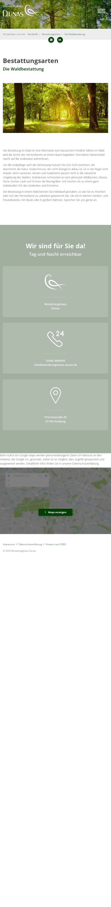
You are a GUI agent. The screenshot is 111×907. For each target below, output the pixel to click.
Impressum (9, 544)
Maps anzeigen (57, 512)
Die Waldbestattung (75, 34)
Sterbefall (33, 34)
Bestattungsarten (51, 34)
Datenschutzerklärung (30, 544)
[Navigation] (101, 11)
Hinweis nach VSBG (56, 544)
